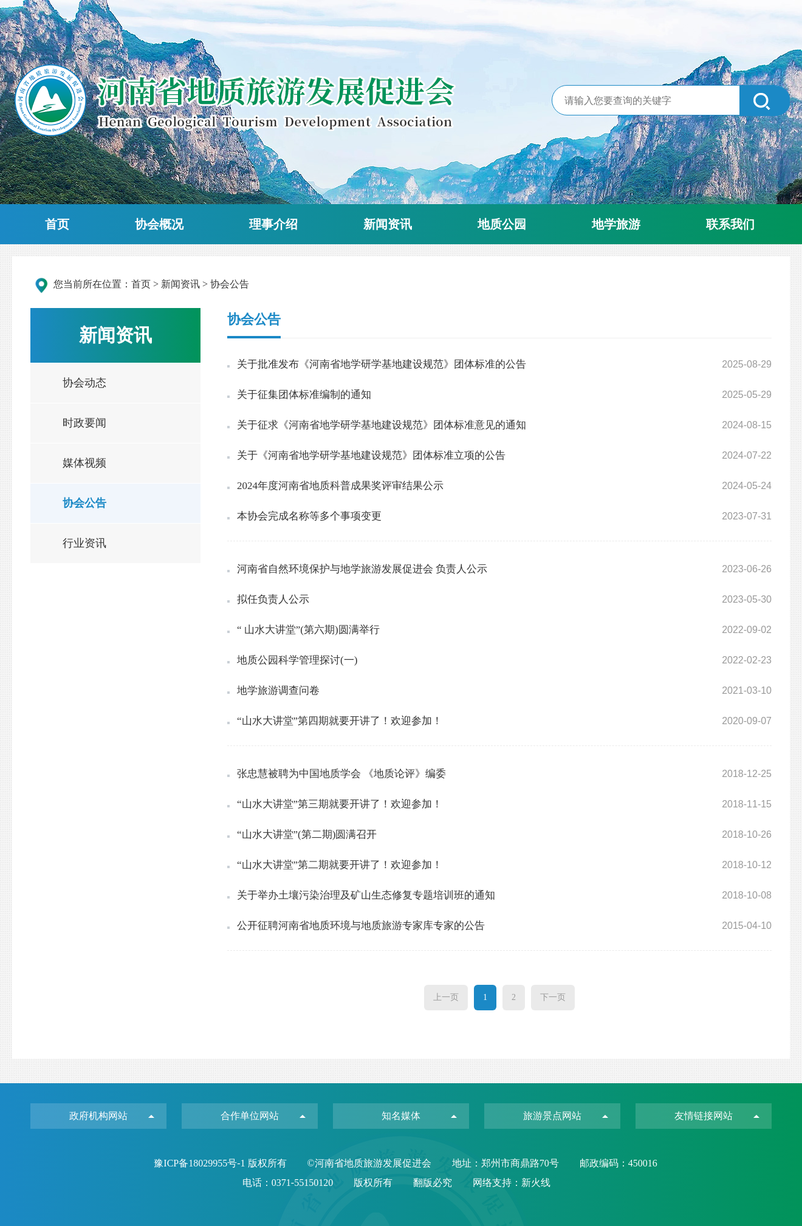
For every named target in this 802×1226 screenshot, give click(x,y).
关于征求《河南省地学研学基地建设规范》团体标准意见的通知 (381, 425)
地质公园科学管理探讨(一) (297, 660)
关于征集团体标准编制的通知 (304, 394)
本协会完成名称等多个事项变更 (309, 516)
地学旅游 (616, 224)
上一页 (446, 997)
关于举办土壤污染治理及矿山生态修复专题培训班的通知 (366, 895)
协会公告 (84, 503)
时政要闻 (84, 423)
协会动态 (84, 383)
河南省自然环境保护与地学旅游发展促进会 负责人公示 (362, 569)
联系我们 (730, 224)
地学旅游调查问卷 (278, 690)
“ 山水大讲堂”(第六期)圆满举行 (308, 629)
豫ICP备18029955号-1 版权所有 (221, 1163)
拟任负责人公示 (273, 599)
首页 (57, 224)
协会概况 (159, 224)
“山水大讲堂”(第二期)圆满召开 (307, 834)
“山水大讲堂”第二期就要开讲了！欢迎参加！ (339, 865)
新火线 (535, 1182)
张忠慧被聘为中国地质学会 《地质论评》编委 (341, 773)
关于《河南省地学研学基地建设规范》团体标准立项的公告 (371, 455)
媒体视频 (84, 463)
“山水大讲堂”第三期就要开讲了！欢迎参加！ (339, 804)
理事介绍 (273, 224)
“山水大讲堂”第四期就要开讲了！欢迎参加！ (339, 721)
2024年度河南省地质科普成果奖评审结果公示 (340, 485)
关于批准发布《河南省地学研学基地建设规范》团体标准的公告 (381, 364)
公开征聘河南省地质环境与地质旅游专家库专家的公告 (361, 925)
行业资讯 (84, 543)
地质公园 (502, 224)
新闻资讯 (387, 224)
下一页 (553, 997)
